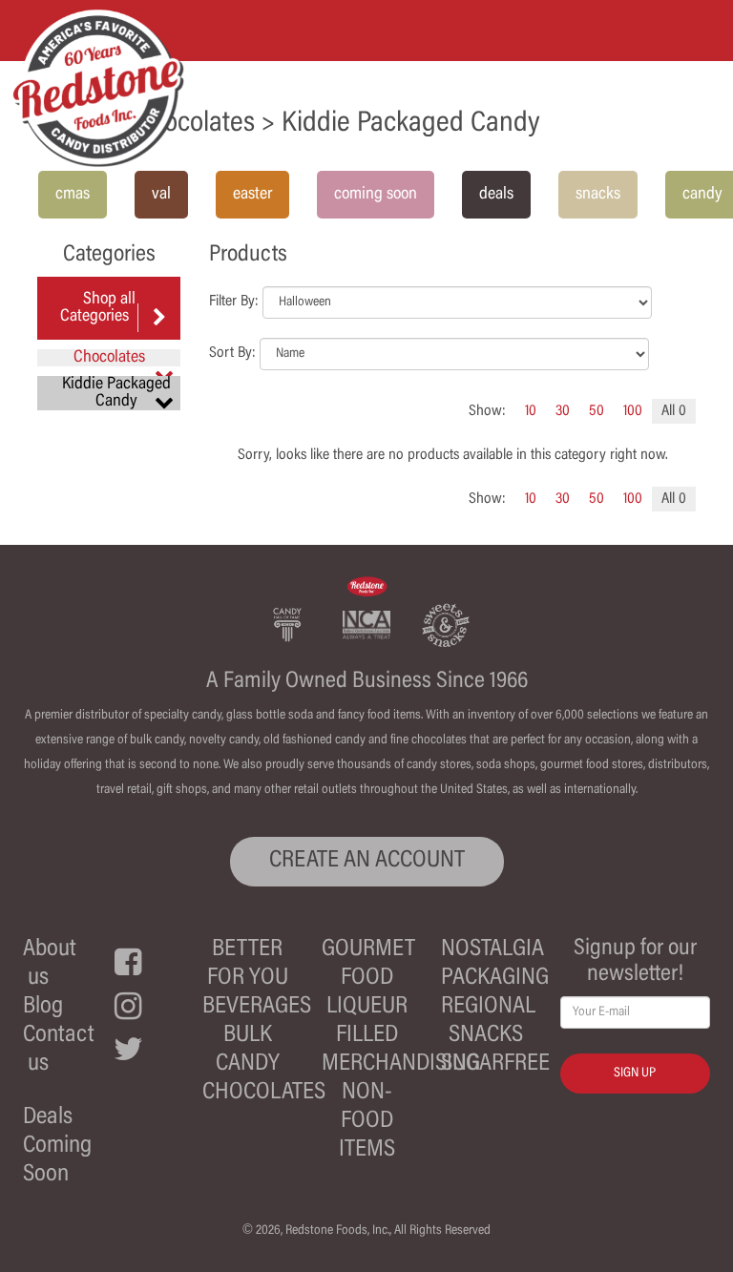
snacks (598, 194)
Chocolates (263, 1093)
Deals (48, 1118)
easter (252, 194)
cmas (72, 194)
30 (562, 411)
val (161, 194)
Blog (43, 1007)
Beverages (256, 1007)
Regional (488, 1007)
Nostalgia (492, 950)
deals (496, 194)
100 (632, 411)
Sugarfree (495, 1064)
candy (702, 194)
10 (530, 411)
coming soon (375, 194)
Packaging (495, 978)
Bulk (247, 1036)
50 (596, 411)
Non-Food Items (367, 1121)
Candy (248, 1064)
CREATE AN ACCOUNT (367, 861)
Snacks (486, 1036)
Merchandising (401, 1064)
